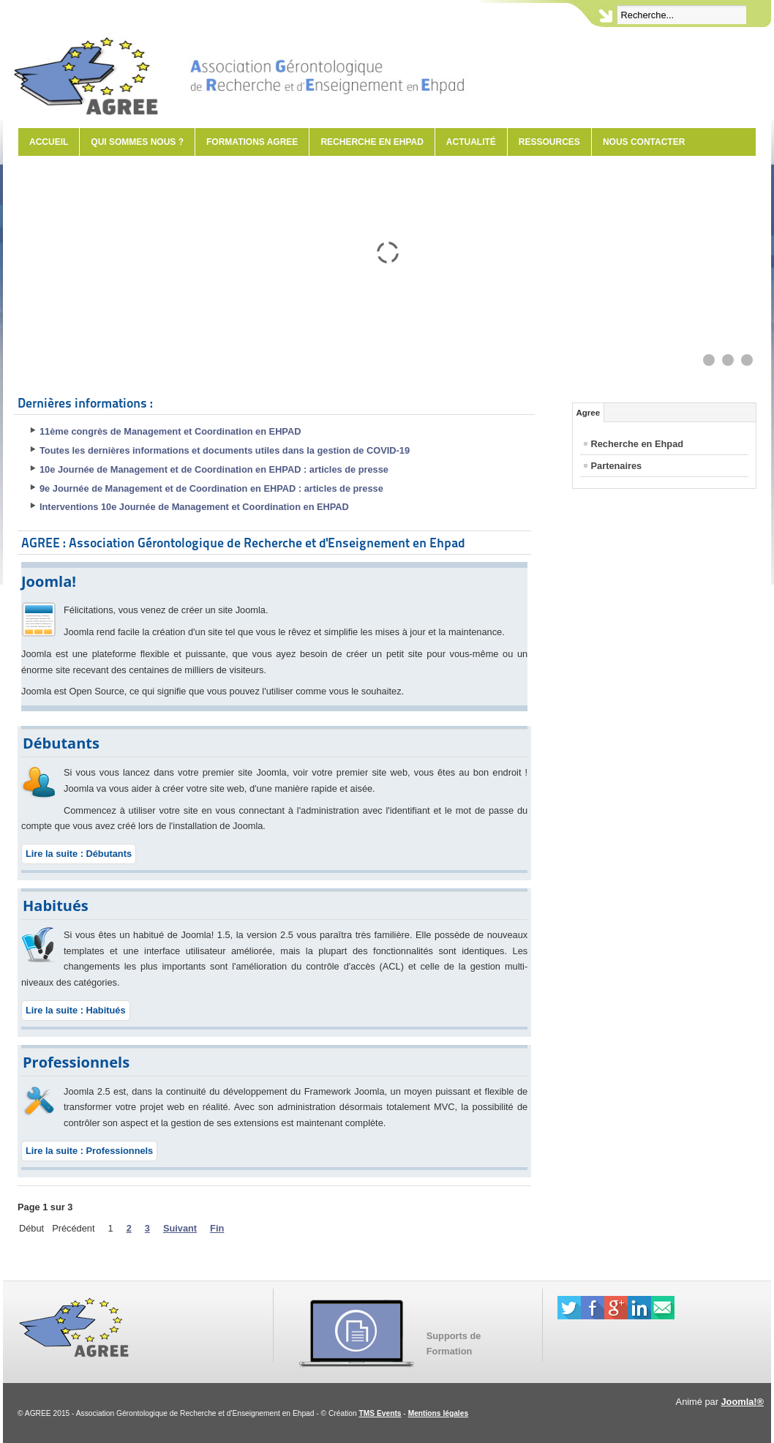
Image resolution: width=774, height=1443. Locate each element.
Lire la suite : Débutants (79, 853)
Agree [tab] (588, 412)
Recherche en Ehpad (371, 142)
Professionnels (76, 1062)
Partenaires (616, 465)
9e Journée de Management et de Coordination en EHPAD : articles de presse (211, 488)
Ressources (549, 142)
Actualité (471, 142)
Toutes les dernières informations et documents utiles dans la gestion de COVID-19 (225, 450)
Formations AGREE (252, 142)
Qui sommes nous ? (137, 142)
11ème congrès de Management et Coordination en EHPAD (170, 431)
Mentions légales (438, 1413)
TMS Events (380, 1413)
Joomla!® (742, 1401)
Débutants (61, 743)
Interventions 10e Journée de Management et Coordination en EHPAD (194, 506)
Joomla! (48, 581)
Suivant (180, 1228)
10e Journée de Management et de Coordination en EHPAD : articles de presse (214, 469)
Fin (217, 1228)
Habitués (56, 905)
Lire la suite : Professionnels (89, 1150)
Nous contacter (644, 142)
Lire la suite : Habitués (76, 1010)
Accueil (48, 142)
